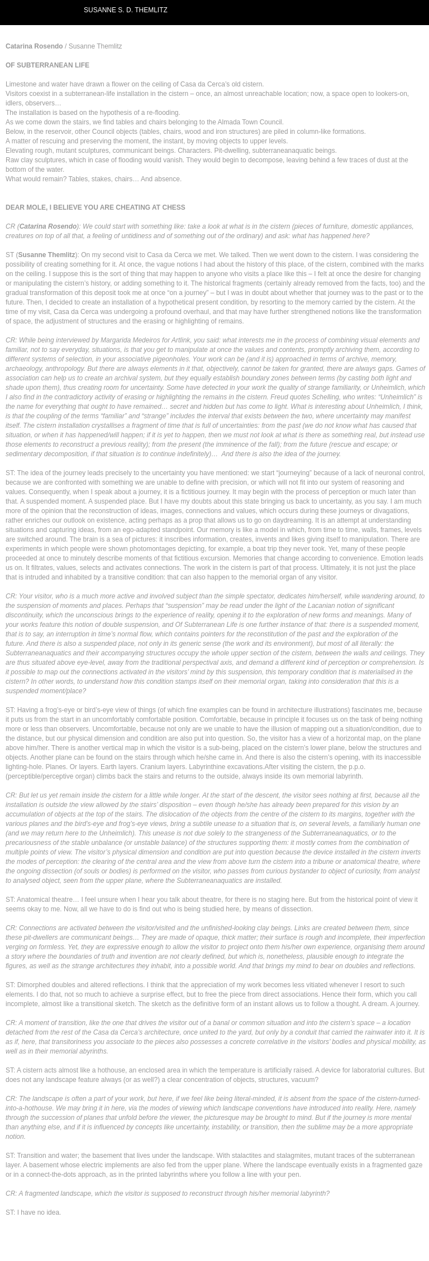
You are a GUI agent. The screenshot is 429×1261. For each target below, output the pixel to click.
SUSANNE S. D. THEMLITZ (126, 10)
